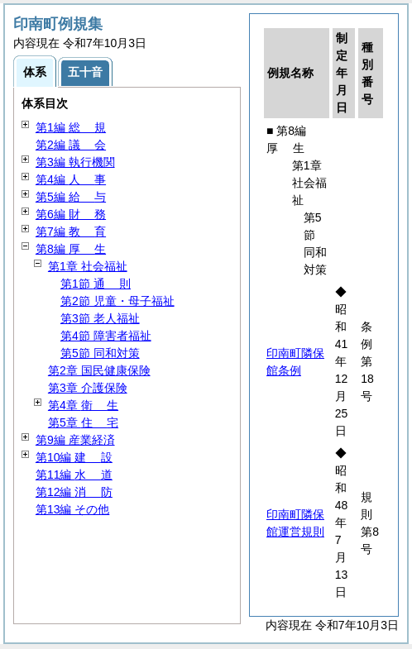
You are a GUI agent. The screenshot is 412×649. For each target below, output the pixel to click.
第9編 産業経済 (75, 439)
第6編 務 (71, 214)
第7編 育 (71, 231)
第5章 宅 (83, 422)
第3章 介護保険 (87, 387)
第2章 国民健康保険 (99, 370)
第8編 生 (71, 248)
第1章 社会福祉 (87, 266)
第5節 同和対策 (100, 353)
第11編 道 (74, 474)
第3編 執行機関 (75, 162)
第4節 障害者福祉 (105, 335)
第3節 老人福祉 (100, 318)
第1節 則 (95, 283)
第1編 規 (71, 127)
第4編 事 (71, 179)
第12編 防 (74, 492)
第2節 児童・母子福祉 (117, 301)
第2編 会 (71, 144)
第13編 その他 (72, 509)
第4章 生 (83, 405)
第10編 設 (74, 457)
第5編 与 (71, 196)
